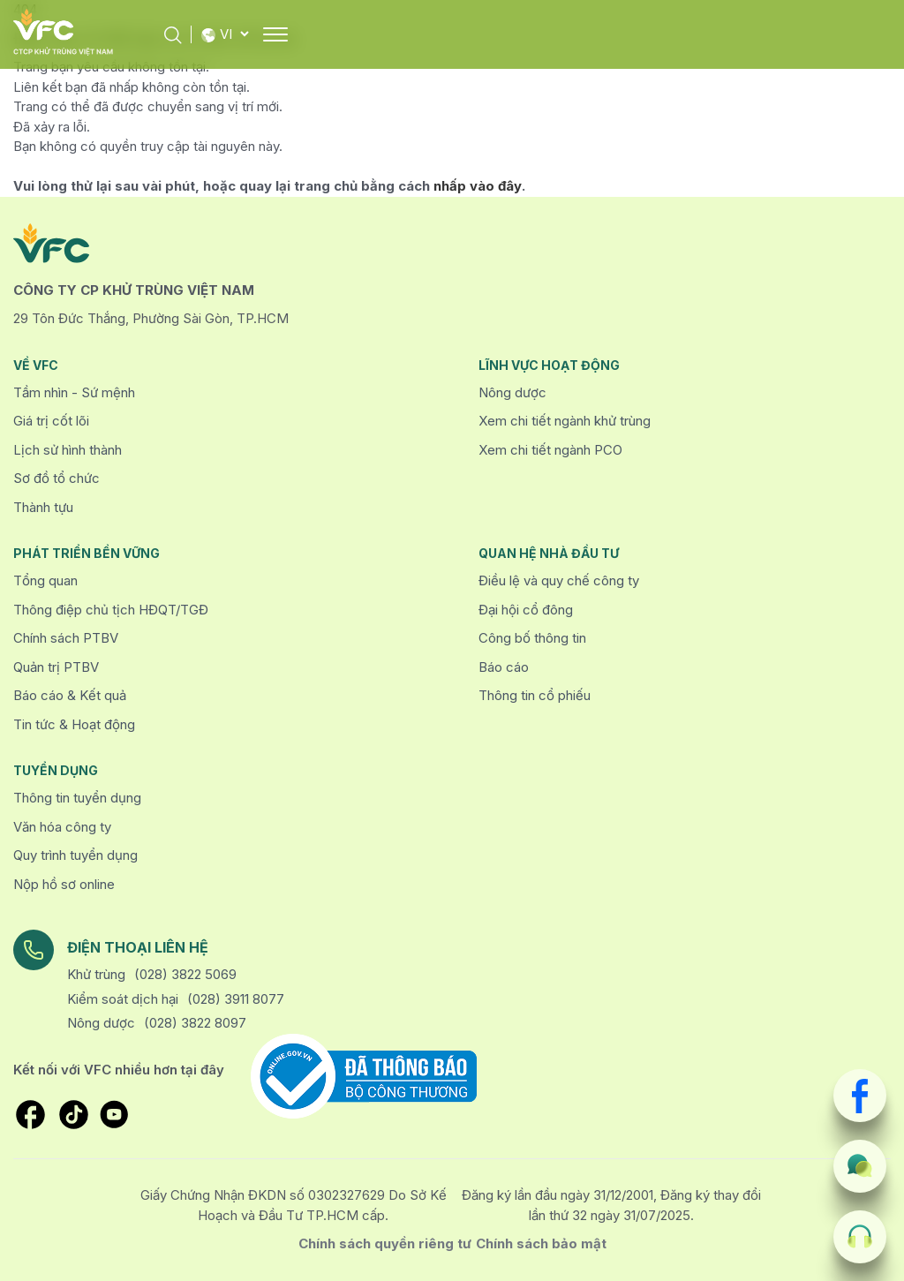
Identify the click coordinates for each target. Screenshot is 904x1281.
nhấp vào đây (477, 185)
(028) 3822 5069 (185, 974)
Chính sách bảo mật (541, 1243)
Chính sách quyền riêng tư (384, 1243)
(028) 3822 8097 (195, 1022)
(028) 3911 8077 (235, 999)
